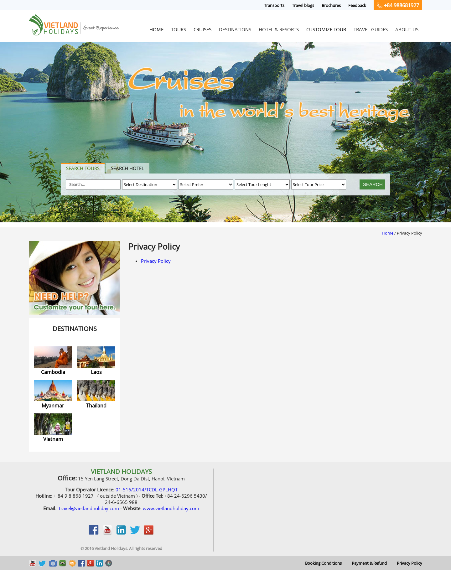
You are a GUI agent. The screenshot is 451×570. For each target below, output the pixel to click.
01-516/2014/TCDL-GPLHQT (147, 489)
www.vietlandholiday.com (171, 508)
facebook (93, 533)
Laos (96, 372)
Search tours (83, 168)
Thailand (96, 405)
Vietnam (53, 439)
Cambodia (53, 372)
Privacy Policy (156, 261)
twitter (135, 533)
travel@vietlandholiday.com (89, 508)
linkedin (121, 533)
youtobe (107, 533)
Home (387, 233)
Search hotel (127, 168)
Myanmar (53, 405)
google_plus (148, 533)
